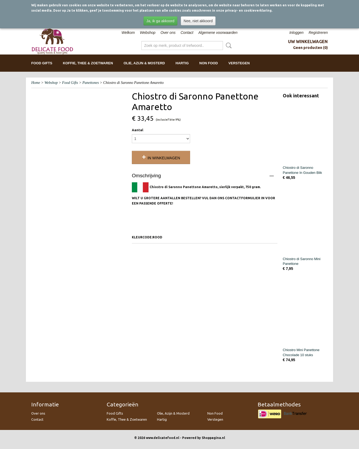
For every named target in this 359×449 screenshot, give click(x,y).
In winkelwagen (163, 158)
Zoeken (228, 45)
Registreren (318, 32)
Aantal (137, 130)
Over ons (168, 32)
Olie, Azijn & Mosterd (144, 63)
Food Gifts (41, 63)
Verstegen (239, 63)
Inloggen (296, 32)
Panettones (90, 83)
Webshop (147, 32)
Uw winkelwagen (308, 41)
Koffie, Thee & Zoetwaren (88, 63)
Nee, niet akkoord (198, 21)
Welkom (128, 32)
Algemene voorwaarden (217, 32)
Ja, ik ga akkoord (160, 21)
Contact (187, 32)
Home (35, 83)
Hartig (182, 63)
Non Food (208, 63)
